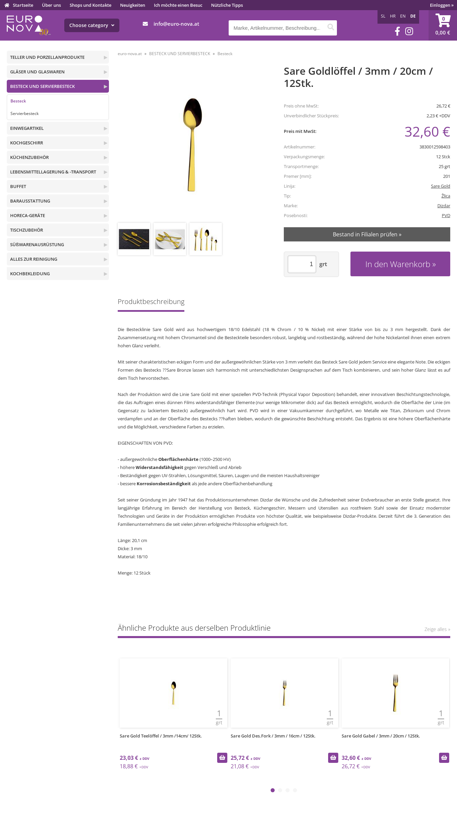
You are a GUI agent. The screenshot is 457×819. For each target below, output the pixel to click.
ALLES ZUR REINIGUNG (33, 259)
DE (413, 16)
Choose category (91, 25)
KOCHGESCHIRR (26, 143)
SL (383, 16)
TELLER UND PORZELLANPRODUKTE (47, 57)
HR (392, 16)
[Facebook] (397, 31)
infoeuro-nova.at (176, 23)
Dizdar (443, 206)
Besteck (18, 101)
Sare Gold (440, 186)
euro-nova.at (130, 53)
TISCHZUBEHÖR (26, 230)
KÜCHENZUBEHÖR (29, 157)
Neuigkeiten (132, 5)
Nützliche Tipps (227, 5)
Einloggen (442, 5)
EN (403, 16)
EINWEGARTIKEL (27, 128)
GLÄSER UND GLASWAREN (37, 72)
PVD (446, 215)
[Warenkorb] (443, 25)
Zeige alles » (437, 629)
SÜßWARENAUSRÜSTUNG (37, 244)
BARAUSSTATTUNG (30, 201)
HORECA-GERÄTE (27, 215)
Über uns (51, 5)
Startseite (23, 5)
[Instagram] (409, 31)
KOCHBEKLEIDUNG (30, 274)
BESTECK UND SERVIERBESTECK (42, 86)
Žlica (445, 196)
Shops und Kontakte (90, 5)
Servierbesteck (24, 113)
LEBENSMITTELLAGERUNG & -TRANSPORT (53, 172)
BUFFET (18, 186)
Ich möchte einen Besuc (178, 5)
